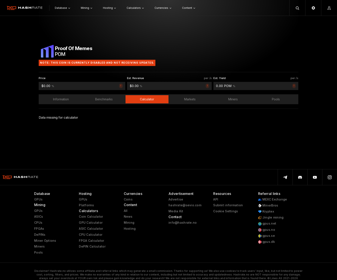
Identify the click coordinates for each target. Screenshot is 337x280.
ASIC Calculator (91, 228)
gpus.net (267, 223)
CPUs (38, 222)
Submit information (228, 205)
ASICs (38, 216)
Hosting (130, 228)
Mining (129, 222)
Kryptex (266, 211)
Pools (38, 252)
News (128, 216)
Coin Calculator (91, 216)
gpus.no (266, 230)
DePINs (40, 234)
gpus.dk (266, 242)
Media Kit (175, 211)
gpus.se (266, 236)
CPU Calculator (90, 234)
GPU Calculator (91, 222)
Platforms (86, 205)
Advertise (175, 199)
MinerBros (268, 205)
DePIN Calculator (92, 246)
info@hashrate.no (182, 222)
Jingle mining (271, 217)
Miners (39, 246)
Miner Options (45, 240)
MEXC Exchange (272, 199)
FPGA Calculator (91, 240)
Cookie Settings (225, 211)
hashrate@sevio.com (184, 205)
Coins (128, 199)
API (215, 199)
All (126, 211)
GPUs (38, 199)
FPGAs (39, 228)
